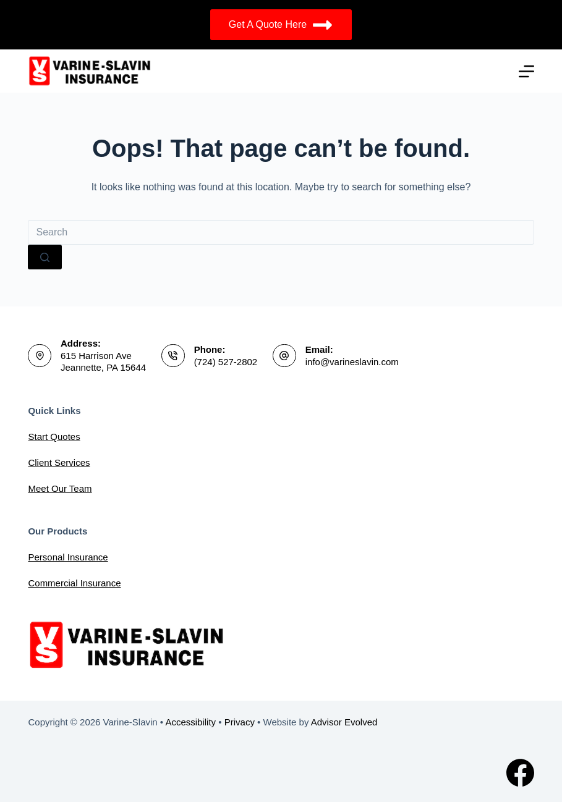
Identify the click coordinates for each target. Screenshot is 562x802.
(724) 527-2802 (226, 362)
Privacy (239, 722)
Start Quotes (54, 436)
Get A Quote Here (281, 25)
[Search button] (45, 257)
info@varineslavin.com (352, 362)
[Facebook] (520, 773)
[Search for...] (281, 232)
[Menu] (526, 71)
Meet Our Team (60, 488)
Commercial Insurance (74, 583)
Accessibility (190, 722)
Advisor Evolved (344, 722)
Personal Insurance (68, 557)
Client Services (59, 462)
